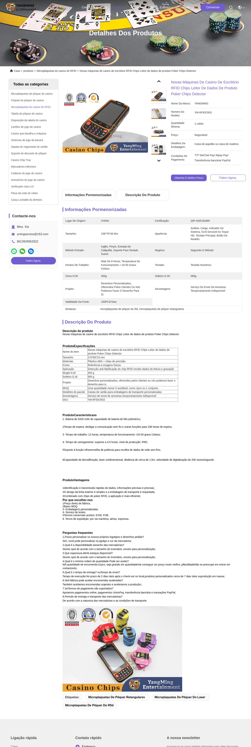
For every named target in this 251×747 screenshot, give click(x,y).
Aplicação (136, 7)
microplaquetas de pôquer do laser (180, 609)
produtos (118, 7)
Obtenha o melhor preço (188, 178)
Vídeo (151, 7)
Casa (85, 7)
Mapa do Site (42, 730)
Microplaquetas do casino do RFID (56, 70)
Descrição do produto (142, 195)
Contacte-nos (186, 7)
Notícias (16, 691)
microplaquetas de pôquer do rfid (89, 617)
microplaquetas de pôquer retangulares (116, 609)
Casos (15, 698)
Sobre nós (100, 7)
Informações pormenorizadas (88, 195)
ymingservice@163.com (32, 234)
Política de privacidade (19, 730)
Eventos (167, 7)
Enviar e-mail (180, 704)
